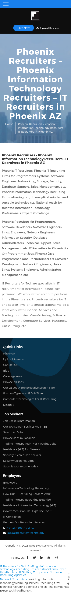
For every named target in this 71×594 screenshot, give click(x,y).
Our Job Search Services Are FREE (25, 426)
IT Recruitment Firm (45, 569)
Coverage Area (12, 376)
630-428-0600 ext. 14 (20, 528)
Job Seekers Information (19, 420)
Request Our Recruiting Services (24, 522)
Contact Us (10, 364)
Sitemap (8, 404)
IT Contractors (12, 516)
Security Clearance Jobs (18, 460)
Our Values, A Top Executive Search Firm (29, 387)
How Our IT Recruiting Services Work (27, 494)
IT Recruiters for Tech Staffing (19, 566)
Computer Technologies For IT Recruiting (29, 399)
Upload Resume (47, 28)
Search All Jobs (13, 432)
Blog (6, 370)
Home (9, 124)
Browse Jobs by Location (19, 438)
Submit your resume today (20, 466)
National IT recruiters (13, 579)
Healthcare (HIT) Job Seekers (21, 449)
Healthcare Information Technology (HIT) (29, 505)
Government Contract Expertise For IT (27, 511)
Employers (10, 482)
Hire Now (24, 28)
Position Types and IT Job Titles (23, 393)
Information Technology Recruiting (26, 488)
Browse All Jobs (13, 382)
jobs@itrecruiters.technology (25, 532)
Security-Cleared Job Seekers (22, 455)
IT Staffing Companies (33, 572)
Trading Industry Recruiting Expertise (27, 499)
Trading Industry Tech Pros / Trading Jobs (29, 443)
